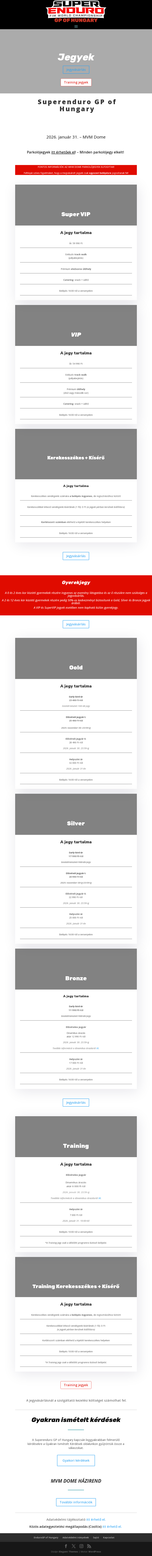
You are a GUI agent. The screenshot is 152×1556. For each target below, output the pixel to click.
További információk (76, 1502)
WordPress (94, 1551)
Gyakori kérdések (76, 1460)
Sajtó (96, 1537)
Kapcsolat (108, 1537)
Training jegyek (76, 82)
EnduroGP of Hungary (46, 1537)
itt (97, 1048)
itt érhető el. (96, 1519)
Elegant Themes (68, 1551)
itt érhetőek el (63, 152)
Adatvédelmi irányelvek (76, 1537)
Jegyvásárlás (76, 69)
